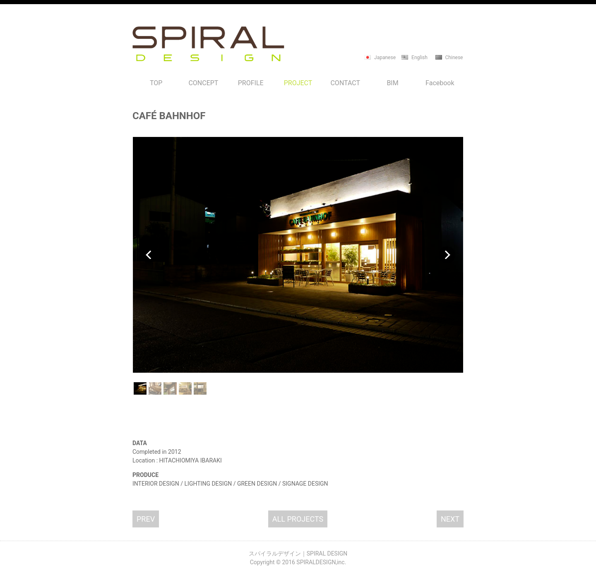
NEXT (450, 519)
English (419, 57)
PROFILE (251, 83)
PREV (146, 519)
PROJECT (298, 83)
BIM (392, 83)
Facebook (439, 83)
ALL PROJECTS (297, 519)
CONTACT (345, 83)
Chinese (454, 57)
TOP (156, 83)
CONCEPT (203, 83)
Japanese (385, 57)
